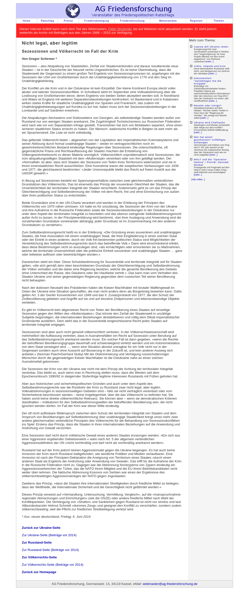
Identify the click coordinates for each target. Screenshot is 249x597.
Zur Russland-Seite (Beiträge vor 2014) (50, 550)
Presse (68, 20)
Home (27, 20)
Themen (219, 20)
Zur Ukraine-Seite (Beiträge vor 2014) (49, 535)
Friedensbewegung (96, 20)
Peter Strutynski (119, 29)
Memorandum (168, 20)
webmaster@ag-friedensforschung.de (170, 584)
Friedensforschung (132, 20)
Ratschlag (47, 20)
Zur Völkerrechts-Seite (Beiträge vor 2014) (52, 564)
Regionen (196, 20)
